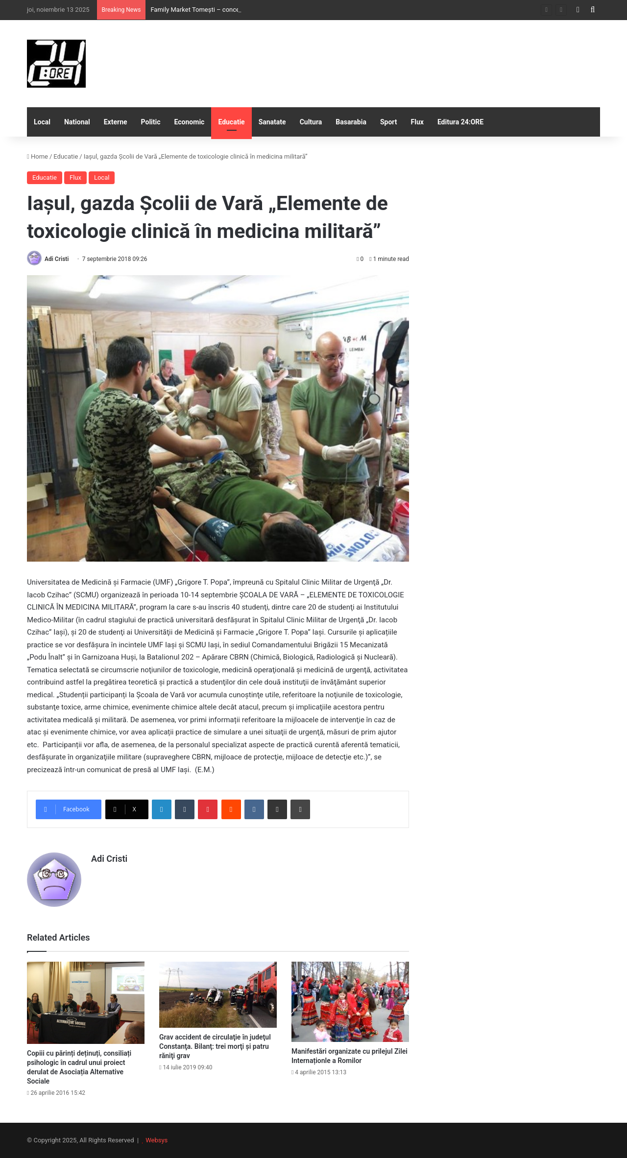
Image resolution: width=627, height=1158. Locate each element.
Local (42, 122)
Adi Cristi (57, 259)
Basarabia (351, 122)
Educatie (231, 122)
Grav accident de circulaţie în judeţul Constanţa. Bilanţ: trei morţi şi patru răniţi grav (215, 1046)
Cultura (311, 122)
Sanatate (272, 122)
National (77, 122)
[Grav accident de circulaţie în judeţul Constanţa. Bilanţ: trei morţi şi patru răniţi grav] (218, 995)
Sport (388, 122)
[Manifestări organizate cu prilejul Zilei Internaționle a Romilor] (350, 1002)
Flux (417, 122)
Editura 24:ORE (460, 122)
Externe (115, 122)
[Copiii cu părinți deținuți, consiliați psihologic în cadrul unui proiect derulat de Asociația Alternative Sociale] (86, 1003)
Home (37, 156)
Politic (151, 122)
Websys (156, 1140)
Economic (189, 122)
